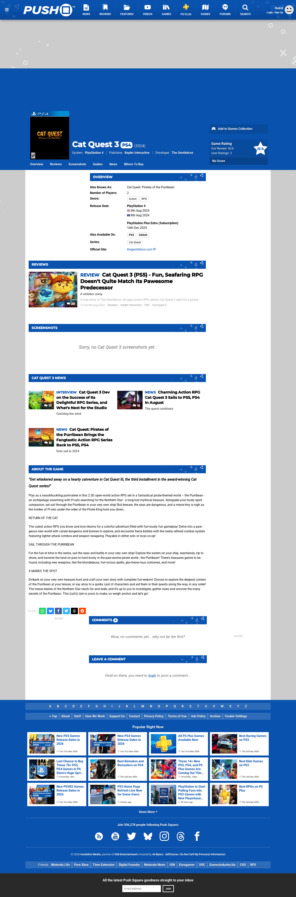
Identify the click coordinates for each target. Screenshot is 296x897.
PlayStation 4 (94, 153)
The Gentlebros (182, 153)
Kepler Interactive (137, 153)
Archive (215, 716)
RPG (144, 199)
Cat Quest (135, 242)
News (113, 164)
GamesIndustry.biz (222, 865)
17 (48, 406)
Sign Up (278, 12)
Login (270, 12)
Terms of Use (177, 716)
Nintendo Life (60, 865)
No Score (218, 161)
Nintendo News (154, 865)
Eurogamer (187, 865)
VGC (202, 865)
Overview (36, 164)
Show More (148, 812)
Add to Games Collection (231, 129)
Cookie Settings (236, 716)
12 (48, 443)
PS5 (131, 235)
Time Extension (104, 865)
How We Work (95, 716)
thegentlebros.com (141, 249)
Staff (77, 716)
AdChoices (172, 854)
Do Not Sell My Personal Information (202, 854)
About (65, 716)
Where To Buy (134, 164)
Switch (143, 235)
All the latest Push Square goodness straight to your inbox (148, 880)
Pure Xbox (81, 865)
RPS (253, 865)
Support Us (117, 716)
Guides (98, 164)
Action (133, 199)
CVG (243, 865)
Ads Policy (198, 716)
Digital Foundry (129, 865)
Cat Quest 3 (102, 144)
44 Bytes (157, 854)
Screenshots (77, 164)
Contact (134, 716)
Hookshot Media (90, 854)
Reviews (56, 164)
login (152, 675)
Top (53, 716)
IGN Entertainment (126, 854)
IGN (172, 865)
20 (71, 304)
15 (136, 406)
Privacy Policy (154, 716)
